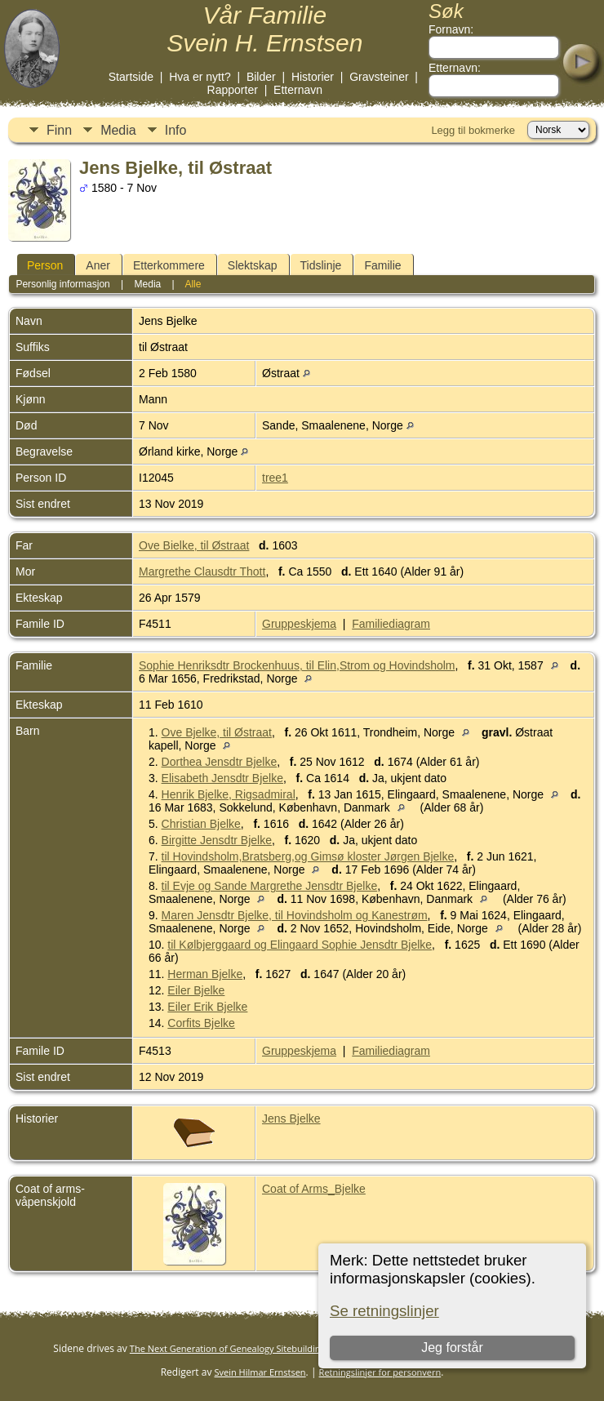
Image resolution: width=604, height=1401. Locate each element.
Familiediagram (391, 623)
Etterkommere (169, 265)
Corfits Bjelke (200, 1023)
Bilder (261, 76)
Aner (98, 265)
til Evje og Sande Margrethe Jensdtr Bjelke (270, 885)
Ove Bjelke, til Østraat (217, 732)
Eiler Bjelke (195, 990)
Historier (312, 76)
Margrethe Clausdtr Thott (202, 571)
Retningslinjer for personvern (380, 1372)
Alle (192, 284)
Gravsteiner (378, 76)
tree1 (275, 477)
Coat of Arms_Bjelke (314, 1188)
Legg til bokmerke (473, 130)
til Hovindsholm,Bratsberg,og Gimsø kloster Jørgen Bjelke (308, 856)
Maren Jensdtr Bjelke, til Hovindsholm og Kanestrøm (295, 915)
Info (176, 130)
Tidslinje (321, 265)
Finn (59, 130)
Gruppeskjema (299, 623)
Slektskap (253, 265)
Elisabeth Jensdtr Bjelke (222, 778)
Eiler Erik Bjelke (207, 1006)
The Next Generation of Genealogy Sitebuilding (228, 1348)
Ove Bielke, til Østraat (194, 545)
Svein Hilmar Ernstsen (260, 1372)
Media (118, 130)
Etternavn (297, 89)
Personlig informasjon (62, 284)
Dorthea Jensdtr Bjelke (220, 761)
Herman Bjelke (204, 974)
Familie (382, 265)
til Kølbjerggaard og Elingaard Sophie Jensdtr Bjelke (299, 944)
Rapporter (232, 89)
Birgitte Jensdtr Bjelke (217, 840)
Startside (131, 76)
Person (45, 265)
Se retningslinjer (384, 1310)
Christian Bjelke (201, 823)
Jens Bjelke (291, 1118)
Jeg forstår (452, 1347)
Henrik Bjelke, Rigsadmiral (228, 794)
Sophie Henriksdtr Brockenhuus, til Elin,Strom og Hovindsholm (297, 665)
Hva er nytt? (199, 76)
